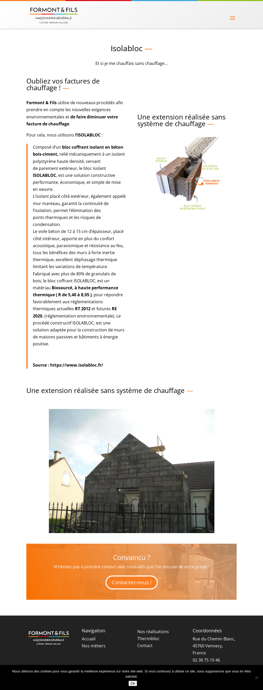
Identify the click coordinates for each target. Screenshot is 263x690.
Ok (133, 683)
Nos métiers (94, 646)
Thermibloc (148, 638)
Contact (145, 645)
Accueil (88, 639)
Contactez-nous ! (132, 582)
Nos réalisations (153, 631)
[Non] (256, 677)
